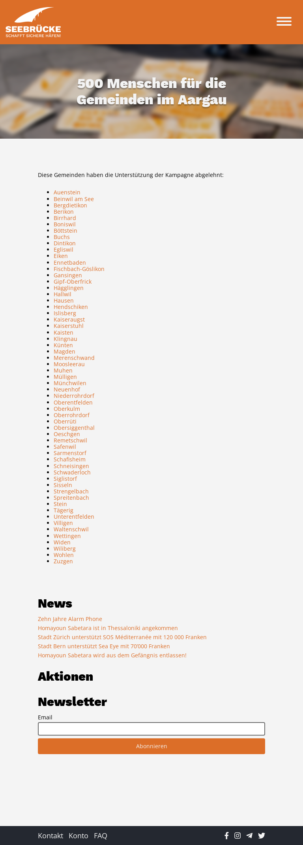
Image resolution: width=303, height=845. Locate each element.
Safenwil (65, 446)
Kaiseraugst (69, 319)
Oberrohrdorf (72, 415)
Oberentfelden (73, 402)
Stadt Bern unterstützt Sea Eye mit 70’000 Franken (104, 646)
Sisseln (63, 485)
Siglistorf (65, 478)
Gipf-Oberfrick (73, 281)
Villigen (63, 523)
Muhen (63, 370)
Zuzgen (63, 561)
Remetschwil (70, 440)
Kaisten (63, 332)
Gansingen (68, 275)
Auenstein (67, 192)
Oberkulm (67, 408)
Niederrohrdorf (74, 395)
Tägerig (63, 510)
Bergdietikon (70, 205)
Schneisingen (71, 466)
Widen (62, 542)
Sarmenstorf (70, 453)
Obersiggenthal (74, 427)
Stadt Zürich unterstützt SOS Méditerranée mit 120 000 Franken (122, 637)
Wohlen (64, 555)
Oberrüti (65, 421)
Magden (64, 351)
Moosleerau (69, 364)
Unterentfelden (74, 516)
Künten (63, 345)
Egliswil (63, 249)
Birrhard (65, 218)
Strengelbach (71, 491)
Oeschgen (67, 434)
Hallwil (62, 294)
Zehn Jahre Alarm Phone (70, 619)
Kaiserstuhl (69, 325)
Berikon (64, 211)
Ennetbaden (70, 262)
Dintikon (65, 243)
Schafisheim (70, 459)
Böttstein (65, 230)
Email (45, 717)
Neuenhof (67, 389)
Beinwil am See (74, 199)
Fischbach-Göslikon (79, 269)
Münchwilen (70, 383)
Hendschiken (71, 307)
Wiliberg (65, 548)
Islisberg (65, 313)
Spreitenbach (71, 497)
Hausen (64, 300)
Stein (60, 504)
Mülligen (65, 376)
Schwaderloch (72, 472)
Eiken (61, 256)
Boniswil (65, 224)
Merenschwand (74, 357)
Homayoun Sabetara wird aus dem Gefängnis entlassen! (112, 655)
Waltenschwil (71, 529)
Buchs (62, 237)
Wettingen (67, 536)
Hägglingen (69, 288)
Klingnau (65, 339)
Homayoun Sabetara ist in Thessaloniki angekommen (108, 628)
